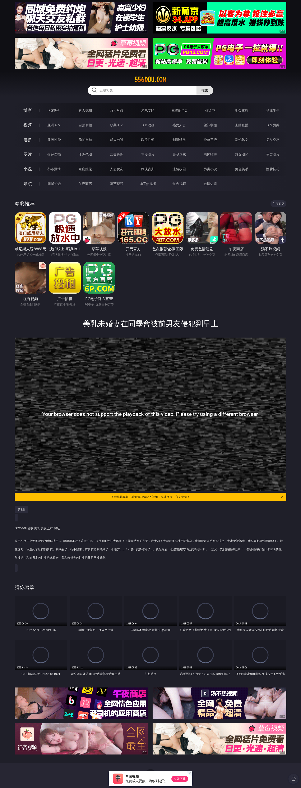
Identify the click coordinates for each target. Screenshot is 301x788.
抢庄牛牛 (272, 110)
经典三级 (210, 139)
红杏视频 (179, 183)
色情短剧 (210, 183)
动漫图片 (147, 154)
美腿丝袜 (179, 154)
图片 (27, 154)
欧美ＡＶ (116, 125)
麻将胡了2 (179, 110)
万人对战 (116, 110)
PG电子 (54, 110)
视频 (27, 125)
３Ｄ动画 (147, 125)
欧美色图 (116, 154)
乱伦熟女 (241, 139)
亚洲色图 (85, 154)
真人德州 (85, 110)
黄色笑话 (241, 169)
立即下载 (180, 779)
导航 (27, 183)
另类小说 (210, 169)
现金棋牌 (241, 110)
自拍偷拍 (85, 125)
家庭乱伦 (85, 169)
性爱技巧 (272, 169)
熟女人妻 (179, 125)
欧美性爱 (147, 139)
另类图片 (272, 154)
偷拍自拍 (85, 139)
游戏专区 (147, 110)
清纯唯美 (210, 154)
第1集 (21, 509)
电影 (27, 139)
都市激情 (54, 169)
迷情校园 (179, 169)
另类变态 (272, 139)
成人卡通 (116, 139)
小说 (27, 169)
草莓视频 (116, 183)
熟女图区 (241, 154)
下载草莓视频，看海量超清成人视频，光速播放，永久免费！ (197, 496)
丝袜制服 (210, 125)
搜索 (205, 90)
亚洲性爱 (54, 139)
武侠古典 (147, 169)
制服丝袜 (179, 139)
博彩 (27, 110)
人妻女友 (116, 169)
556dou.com (151, 79)
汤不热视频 (147, 183)
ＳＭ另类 (272, 125)
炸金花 (210, 110)
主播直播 (241, 125)
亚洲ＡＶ (54, 125)
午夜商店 (85, 183)
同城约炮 (54, 183)
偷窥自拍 (54, 154)
